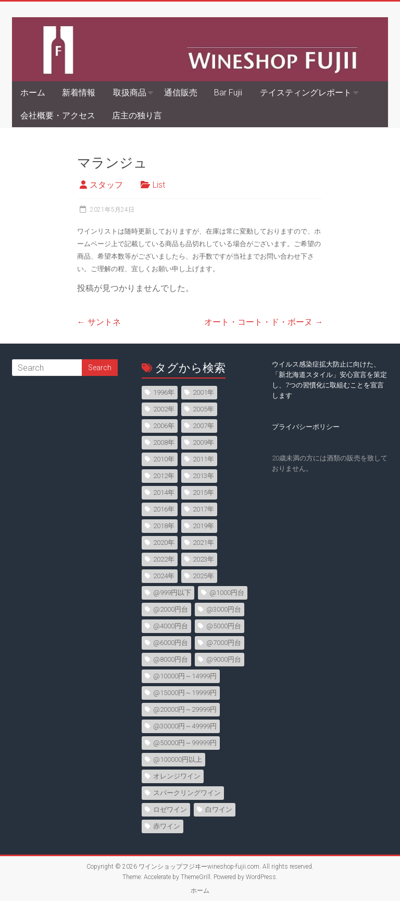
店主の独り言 (137, 115)
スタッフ (106, 185)
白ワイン (218, 809)
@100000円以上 (177, 759)
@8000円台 (170, 659)
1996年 (163, 392)
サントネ (99, 322)
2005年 (203, 409)
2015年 (203, 492)
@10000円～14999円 (185, 676)
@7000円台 (223, 643)
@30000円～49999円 (185, 726)
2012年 (163, 476)
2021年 (203, 542)
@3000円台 (223, 609)
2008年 (163, 442)
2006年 (163, 426)
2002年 (163, 409)
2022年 (163, 559)
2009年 (203, 442)
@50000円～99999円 (185, 743)
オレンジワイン (177, 776)
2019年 (203, 526)
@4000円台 (170, 626)
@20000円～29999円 (185, 709)
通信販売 (180, 93)
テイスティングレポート (306, 93)
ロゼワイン (170, 809)
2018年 (163, 526)
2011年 (203, 459)
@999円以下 (172, 592)
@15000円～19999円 (185, 693)
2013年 (203, 476)
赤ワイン (166, 826)
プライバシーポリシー (306, 427)
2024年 (163, 576)
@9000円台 (223, 659)
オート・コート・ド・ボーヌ (263, 322)
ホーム (32, 93)
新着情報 (78, 93)
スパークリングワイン (187, 793)
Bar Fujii (228, 93)
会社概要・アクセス (57, 115)
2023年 (203, 559)
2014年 (163, 492)
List (159, 185)
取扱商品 (129, 93)
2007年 (203, 426)
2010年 (163, 459)
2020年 (163, 542)
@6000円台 (170, 643)
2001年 (203, 392)
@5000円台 (223, 626)
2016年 (163, 509)
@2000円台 (170, 609)
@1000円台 (226, 592)
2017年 (203, 509)
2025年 (203, 576)
